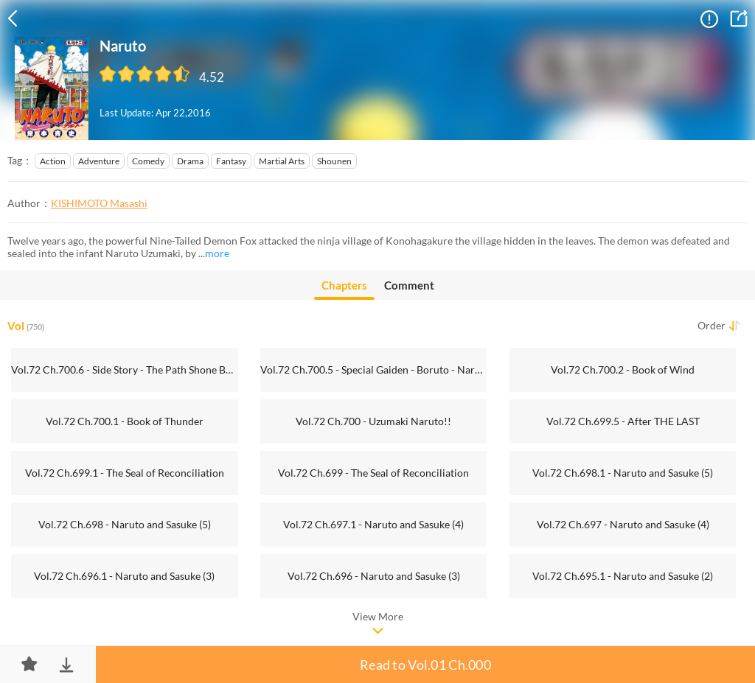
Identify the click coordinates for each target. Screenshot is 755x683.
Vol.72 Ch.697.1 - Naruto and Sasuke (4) (373, 524)
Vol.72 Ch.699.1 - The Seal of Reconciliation (124, 472)
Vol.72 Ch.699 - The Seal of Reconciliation (373, 472)
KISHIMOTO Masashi (99, 203)
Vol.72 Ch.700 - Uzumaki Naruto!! (373, 421)
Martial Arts (282, 161)
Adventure (98, 161)
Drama (190, 161)
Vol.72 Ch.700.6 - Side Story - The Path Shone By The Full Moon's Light (124, 369)
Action (53, 161)
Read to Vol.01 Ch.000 (425, 664)
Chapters (344, 289)
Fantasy (231, 161)
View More (377, 616)
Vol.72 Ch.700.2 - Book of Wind (623, 369)
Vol (25, 325)
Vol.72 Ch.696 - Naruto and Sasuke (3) (374, 576)
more (217, 253)
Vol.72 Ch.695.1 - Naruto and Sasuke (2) (622, 576)
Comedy (148, 161)
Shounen (334, 161)
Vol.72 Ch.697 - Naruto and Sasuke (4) (623, 524)
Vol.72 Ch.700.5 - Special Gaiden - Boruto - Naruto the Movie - (373, 369)
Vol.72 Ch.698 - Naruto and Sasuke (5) (124, 524)
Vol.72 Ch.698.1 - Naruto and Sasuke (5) (622, 472)
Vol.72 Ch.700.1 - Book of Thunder (124, 421)
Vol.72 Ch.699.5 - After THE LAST (623, 421)
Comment (409, 285)
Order (711, 325)
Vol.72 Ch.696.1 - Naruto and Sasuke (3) (124, 576)
